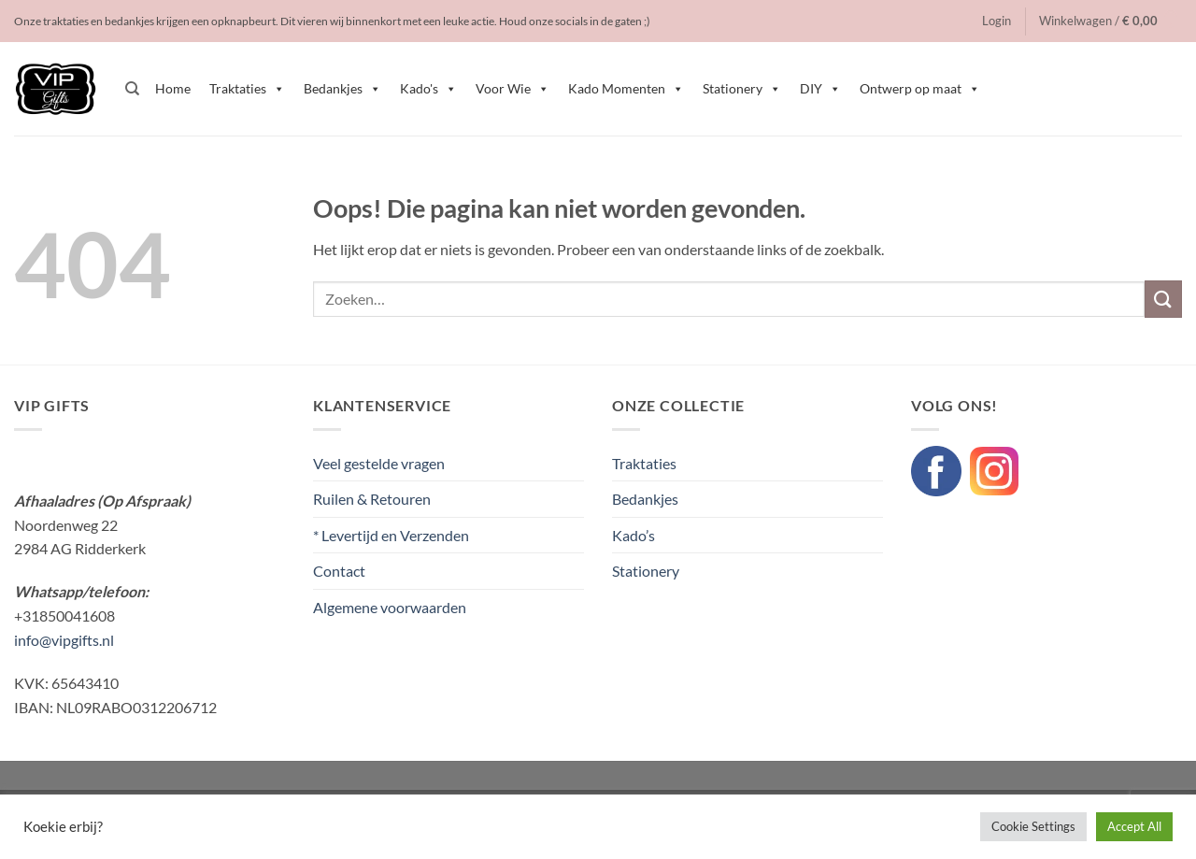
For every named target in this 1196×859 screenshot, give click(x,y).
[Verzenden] (1163, 298)
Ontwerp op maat (920, 88)
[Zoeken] (132, 89)
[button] (996, 21)
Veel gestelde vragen (379, 463)
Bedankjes (342, 88)
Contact (339, 571)
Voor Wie (512, 88)
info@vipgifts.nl (64, 640)
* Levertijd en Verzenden (391, 535)
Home (173, 88)
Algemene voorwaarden (389, 607)
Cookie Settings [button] (1033, 826)
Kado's (428, 88)
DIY (820, 88)
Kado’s (633, 535)
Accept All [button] (1134, 826)
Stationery (742, 88)
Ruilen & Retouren (372, 499)
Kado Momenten (626, 88)
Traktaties (247, 88)
